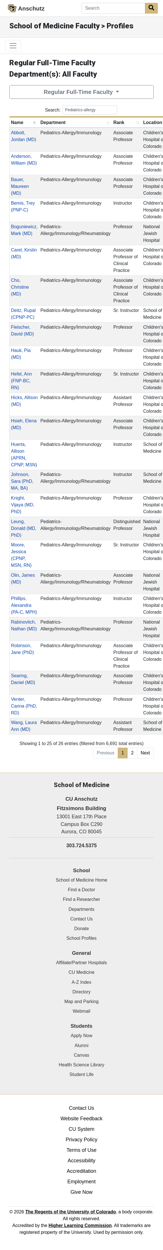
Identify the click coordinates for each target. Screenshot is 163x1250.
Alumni (82, 1045)
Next (145, 752)
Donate (81, 928)
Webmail (81, 1011)
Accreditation (81, 1171)
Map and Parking (82, 1001)
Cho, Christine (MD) (20, 287)
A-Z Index (81, 982)
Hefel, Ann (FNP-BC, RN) (21, 381)
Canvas (81, 1055)
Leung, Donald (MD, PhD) (24, 528)
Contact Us (81, 918)
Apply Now (81, 1035)
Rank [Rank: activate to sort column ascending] (118, 122)
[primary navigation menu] (13, 45)
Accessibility (81, 1160)
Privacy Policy (81, 1139)
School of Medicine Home (81, 880)
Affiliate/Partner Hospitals (81, 962)
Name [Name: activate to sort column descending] (17, 122)
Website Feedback (82, 1118)
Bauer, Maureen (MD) (20, 186)
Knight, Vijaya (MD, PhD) (22, 505)
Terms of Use (81, 1150)
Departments (81, 909)
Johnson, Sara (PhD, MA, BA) (22, 481)
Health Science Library (81, 1064)
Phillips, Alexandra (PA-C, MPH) (24, 605)
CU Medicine (81, 972)
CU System (81, 1129)
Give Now (81, 1192)
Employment (81, 1181)
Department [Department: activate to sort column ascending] (53, 122)
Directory (81, 991)
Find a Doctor (81, 889)
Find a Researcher (81, 899)
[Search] (113, 8)
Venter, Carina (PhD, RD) (24, 706)
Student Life (81, 1074)
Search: (81, 110)
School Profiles (82, 938)
